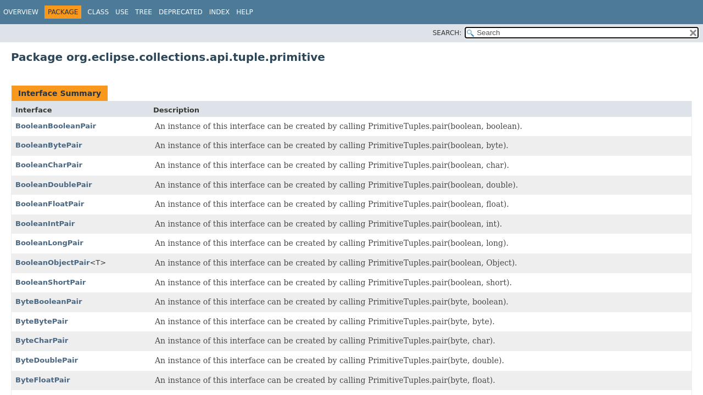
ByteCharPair (41, 340)
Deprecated (181, 12)
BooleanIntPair (45, 223)
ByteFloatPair (42, 380)
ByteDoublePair (46, 360)
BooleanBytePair (48, 145)
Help (244, 12)
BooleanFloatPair (49, 204)
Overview (20, 12)
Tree (143, 12)
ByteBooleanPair (48, 301)
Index (219, 12)
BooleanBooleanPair (55, 126)
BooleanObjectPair (52, 262)
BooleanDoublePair (53, 184)
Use (122, 12)
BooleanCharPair (48, 165)
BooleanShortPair (50, 282)
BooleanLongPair (49, 243)
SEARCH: (447, 33)
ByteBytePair (41, 321)
